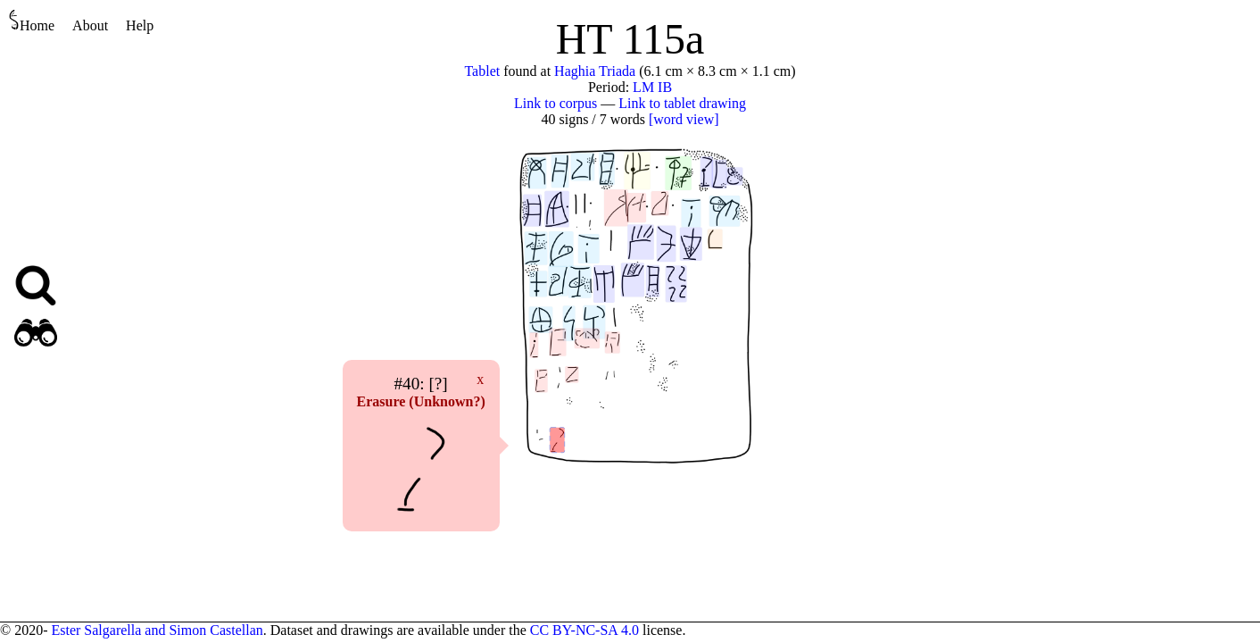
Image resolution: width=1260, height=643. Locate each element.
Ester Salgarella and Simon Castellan (156, 630)
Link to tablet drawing (682, 103)
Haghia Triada (594, 71)
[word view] (684, 119)
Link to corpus (555, 103)
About (90, 25)
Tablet (482, 71)
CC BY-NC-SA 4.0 (584, 630)
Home (31, 21)
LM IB (652, 87)
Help (139, 25)
